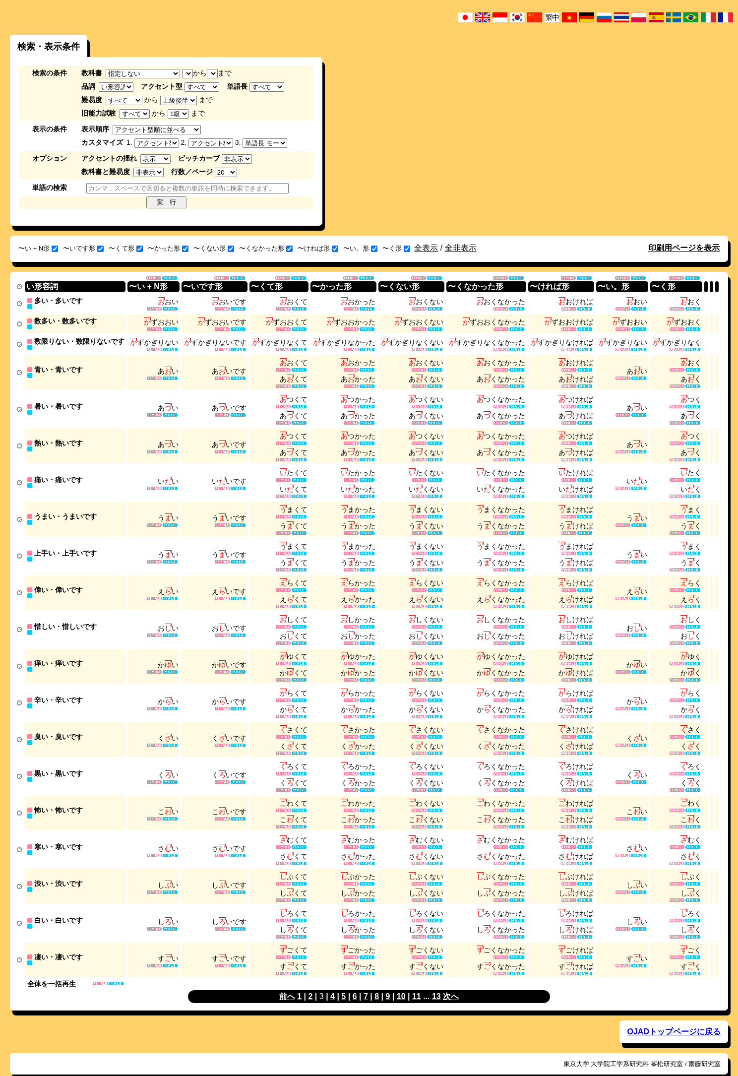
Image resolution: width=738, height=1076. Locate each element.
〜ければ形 (318, 248)
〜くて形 (126, 248)
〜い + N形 (38, 248)
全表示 (426, 248)
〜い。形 (360, 248)
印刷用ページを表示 (684, 248)
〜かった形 (168, 248)
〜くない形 (213, 248)
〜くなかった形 (266, 248)
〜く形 (396, 248)
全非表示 (461, 248)
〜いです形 (83, 248)
